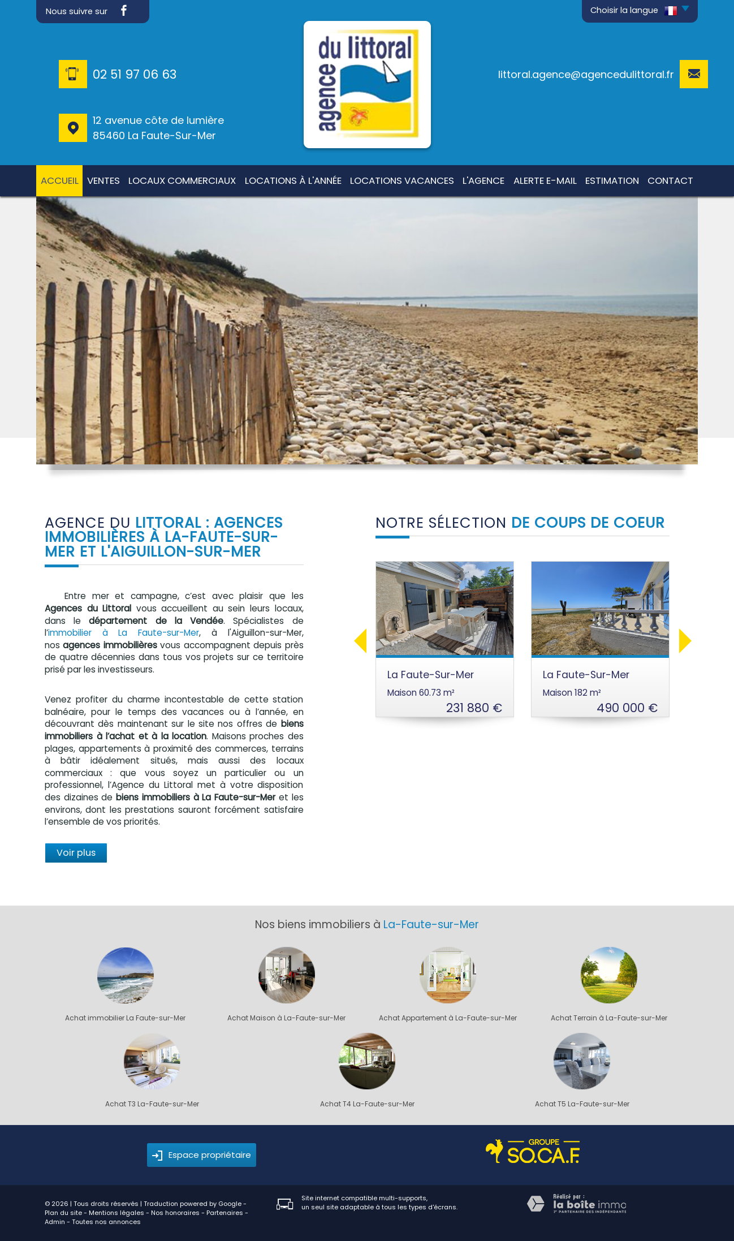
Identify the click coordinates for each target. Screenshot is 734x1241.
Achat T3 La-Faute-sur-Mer (152, 1104)
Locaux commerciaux (182, 180)
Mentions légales (116, 1212)
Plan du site (63, 1212)
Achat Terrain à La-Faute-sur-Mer (609, 1018)
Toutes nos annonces (106, 1221)
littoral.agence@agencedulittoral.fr (586, 74)
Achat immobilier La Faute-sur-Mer (125, 1018)
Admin (55, 1221)
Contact (670, 180)
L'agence (483, 180)
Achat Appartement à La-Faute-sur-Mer (448, 1018)
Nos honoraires (175, 1212)
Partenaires (224, 1212)
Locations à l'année (293, 180)
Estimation (612, 180)
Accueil (60, 180)
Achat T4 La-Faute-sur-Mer (367, 1104)
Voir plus (76, 852)
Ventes (103, 180)
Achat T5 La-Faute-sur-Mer (582, 1104)
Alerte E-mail (545, 180)
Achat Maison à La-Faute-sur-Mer (286, 1018)
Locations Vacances (402, 180)
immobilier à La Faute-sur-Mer (123, 633)
